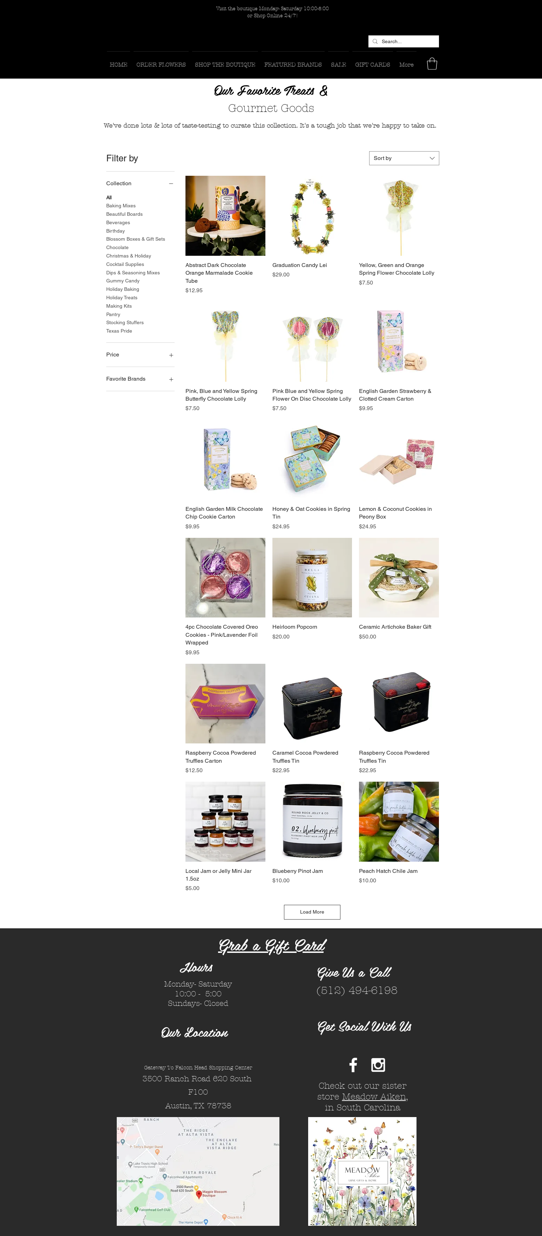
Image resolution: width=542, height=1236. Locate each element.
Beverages (118, 222)
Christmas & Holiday (128, 255)
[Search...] (403, 41)
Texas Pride (119, 330)
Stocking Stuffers (125, 322)
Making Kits (119, 305)
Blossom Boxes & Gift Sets (135, 238)
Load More (312, 912)
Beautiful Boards (124, 213)
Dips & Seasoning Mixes (133, 272)
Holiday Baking (122, 288)
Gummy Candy (123, 280)
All (108, 197)
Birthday (115, 230)
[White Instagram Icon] (378, 1065)
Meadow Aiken (374, 1097)
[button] (432, 64)
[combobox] (404, 158)
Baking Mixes (121, 205)
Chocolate (117, 246)
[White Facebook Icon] (353, 1065)
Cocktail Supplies (125, 263)
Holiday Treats (121, 297)
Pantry (113, 313)
